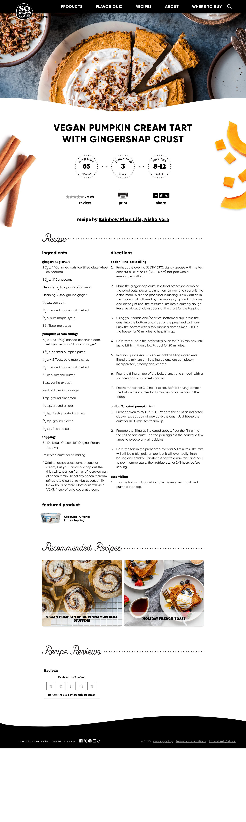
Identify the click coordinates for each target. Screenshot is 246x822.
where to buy (202, 6)
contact (24, 741)
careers (56, 741)
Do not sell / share (222, 741)
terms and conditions (191, 741)
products (67, 6)
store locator (40, 741)
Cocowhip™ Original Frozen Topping (77, 518)
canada (69, 741)
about (167, 6)
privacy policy (163, 741)
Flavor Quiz (104, 6)
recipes (139, 6)
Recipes (43, 17)
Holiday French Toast (164, 619)
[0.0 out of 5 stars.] (80, 197)
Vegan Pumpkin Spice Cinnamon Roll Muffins (82, 618)
